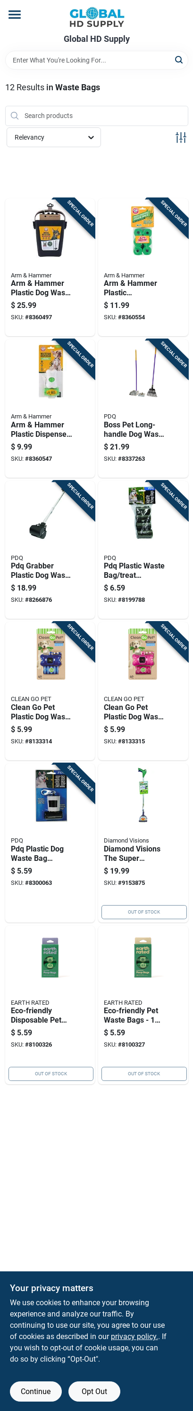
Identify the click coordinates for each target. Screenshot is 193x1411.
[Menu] (14, 14)
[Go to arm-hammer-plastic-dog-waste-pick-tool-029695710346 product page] (50, 267)
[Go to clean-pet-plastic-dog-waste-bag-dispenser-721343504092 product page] (143, 691)
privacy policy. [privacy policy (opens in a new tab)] (134, 1336)
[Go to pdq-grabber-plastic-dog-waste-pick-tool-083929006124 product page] (50, 550)
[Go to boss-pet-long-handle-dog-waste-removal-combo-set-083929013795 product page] (143, 408)
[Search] (179, 59)
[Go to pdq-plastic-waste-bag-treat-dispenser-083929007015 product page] (143, 550)
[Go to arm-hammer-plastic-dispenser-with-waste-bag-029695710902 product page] (50, 408)
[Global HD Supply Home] (96, 17)
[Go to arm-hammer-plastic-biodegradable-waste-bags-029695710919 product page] (143, 267)
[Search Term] (96, 60)
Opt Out (94, 1391)
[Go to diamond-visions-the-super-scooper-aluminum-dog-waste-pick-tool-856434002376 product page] (143, 843)
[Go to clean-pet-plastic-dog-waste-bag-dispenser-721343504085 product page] (50, 691)
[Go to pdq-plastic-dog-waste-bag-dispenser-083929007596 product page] (50, 843)
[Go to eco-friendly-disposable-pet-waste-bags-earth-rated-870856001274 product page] (50, 1005)
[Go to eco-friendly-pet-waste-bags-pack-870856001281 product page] (143, 1005)
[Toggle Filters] (181, 137)
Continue (35, 1391)
